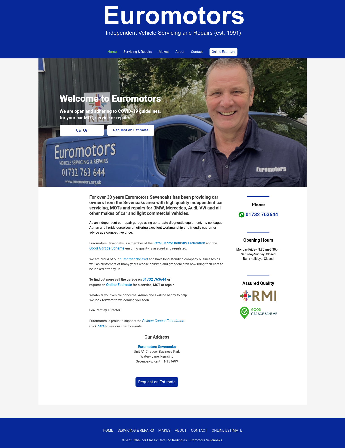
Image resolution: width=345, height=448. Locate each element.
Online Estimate (118, 283)
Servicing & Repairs (137, 52)
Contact (197, 52)
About (179, 52)
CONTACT (197, 426)
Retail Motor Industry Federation (177, 243)
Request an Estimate (157, 378)
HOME (113, 426)
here (100, 323)
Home (112, 52)
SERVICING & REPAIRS (138, 426)
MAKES (165, 426)
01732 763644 (154, 278)
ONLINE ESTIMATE (223, 426)
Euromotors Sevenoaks (157, 343)
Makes (164, 52)
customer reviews (133, 258)
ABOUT (180, 426)
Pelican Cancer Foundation (161, 318)
